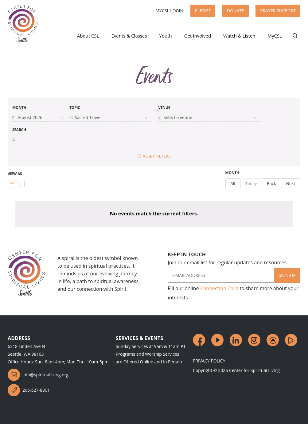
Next (290, 183)
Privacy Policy (209, 361)
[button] (40, 117)
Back (271, 183)
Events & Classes (129, 36)
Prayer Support (278, 11)
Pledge (203, 11)
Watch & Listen (239, 36)
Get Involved (197, 36)
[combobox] (37, 117)
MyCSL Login (169, 11)
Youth (165, 36)
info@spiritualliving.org (38, 375)
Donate (235, 11)
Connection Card (219, 288)
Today (251, 183)
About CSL (88, 36)
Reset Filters (154, 156)
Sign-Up (287, 275)
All (233, 183)
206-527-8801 (29, 390)
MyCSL (274, 36)
